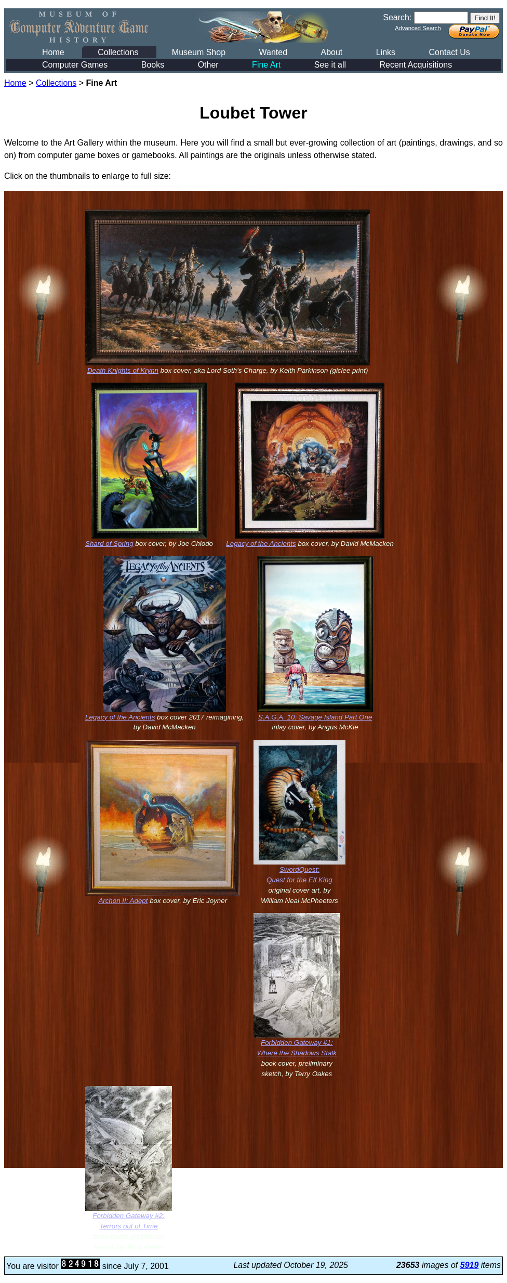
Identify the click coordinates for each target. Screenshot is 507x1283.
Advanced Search (418, 28)
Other (208, 64)
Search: (397, 17)
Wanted (273, 52)
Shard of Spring (109, 543)
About (331, 52)
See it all (330, 64)
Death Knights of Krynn (122, 370)
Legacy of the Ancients (261, 543)
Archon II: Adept (123, 901)
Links (385, 52)
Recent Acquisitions (416, 64)
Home (53, 52)
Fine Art (266, 64)
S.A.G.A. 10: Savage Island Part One (315, 717)
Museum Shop (198, 52)
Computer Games (75, 64)
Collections (118, 52)
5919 (469, 1265)
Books (152, 64)
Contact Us (449, 52)
